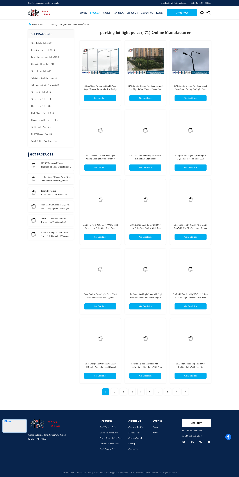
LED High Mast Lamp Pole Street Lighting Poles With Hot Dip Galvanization (190, 367)
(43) (44, 78)
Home (83, 12)
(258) (43, 50)
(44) (40, 106)
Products (95, 12)
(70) (41, 71)
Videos (106, 12)
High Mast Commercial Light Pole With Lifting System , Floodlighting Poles (56, 207)
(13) (44, 141)
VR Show (118, 12)
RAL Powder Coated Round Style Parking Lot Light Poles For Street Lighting (100, 158)
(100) (43, 64)
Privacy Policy (68, 473)
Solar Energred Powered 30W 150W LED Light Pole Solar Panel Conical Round (100, 367)
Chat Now (182, 12)
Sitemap (131, 444)
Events (160, 12)
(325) (41, 43)
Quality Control (135, 438)
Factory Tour (133, 433)
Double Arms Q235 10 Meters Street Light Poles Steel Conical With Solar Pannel (145, 228)
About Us (132, 12)
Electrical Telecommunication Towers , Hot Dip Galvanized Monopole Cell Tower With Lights (55, 220)
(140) (45, 57)
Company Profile (135, 427)
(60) (41, 92)
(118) (41, 99)
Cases (155, 427)
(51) (40, 127)
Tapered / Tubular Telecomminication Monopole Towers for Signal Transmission (54, 193)
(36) (41, 134)
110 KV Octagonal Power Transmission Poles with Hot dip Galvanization (55, 165)
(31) (44, 120)
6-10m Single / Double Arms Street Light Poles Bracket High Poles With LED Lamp (56, 179)
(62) (42, 113)
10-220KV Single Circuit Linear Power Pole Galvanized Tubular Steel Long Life (54, 234)
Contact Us (147, 12)
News (155, 433)
